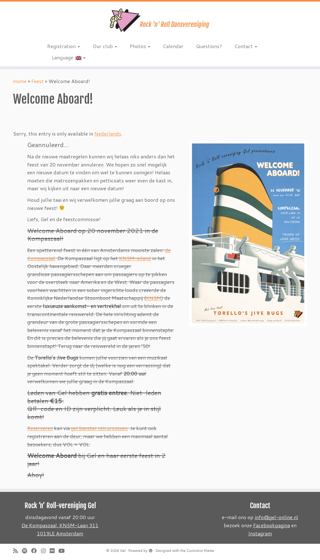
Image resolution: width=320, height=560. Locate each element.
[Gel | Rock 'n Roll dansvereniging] (160, 20)
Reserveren (40, 428)
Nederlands (107, 133)
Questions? (209, 46)
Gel (123, 550)
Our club (104, 46)
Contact (245, 46)
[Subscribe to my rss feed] (17, 551)
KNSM (153, 297)
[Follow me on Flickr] (54, 551)
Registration (63, 46)
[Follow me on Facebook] (36, 551)
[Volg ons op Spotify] (26, 551)
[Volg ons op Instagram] (45, 551)
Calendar (173, 46)
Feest (37, 81)
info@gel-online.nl (276, 517)
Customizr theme (200, 550)
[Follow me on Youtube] (63, 551)
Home (20, 81)
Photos (140, 46)
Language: (69, 57)
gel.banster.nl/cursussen (99, 428)
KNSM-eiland (135, 258)
